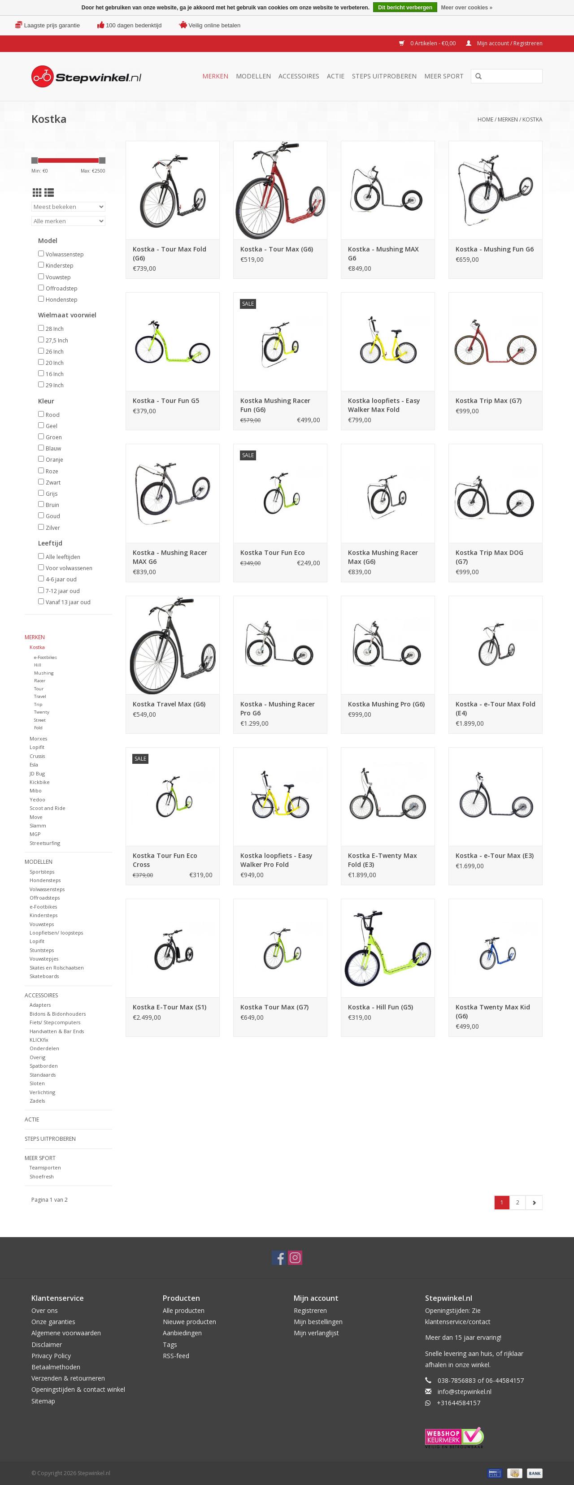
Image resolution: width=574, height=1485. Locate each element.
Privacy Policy (51, 1355)
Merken (215, 76)
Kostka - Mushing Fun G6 (495, 249)
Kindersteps (43, 915)
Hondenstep (62, 299)
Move (36, 817)
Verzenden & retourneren (68, 1378)
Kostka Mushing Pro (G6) (386, 704)
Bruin (52, 505)
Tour (38, 689)
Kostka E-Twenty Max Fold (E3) (382, 860)
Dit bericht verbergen (405, 7)
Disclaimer (46, 1344)
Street (40, 720)
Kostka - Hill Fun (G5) (380, 1007)
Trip (38, 704)
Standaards (43, 1074)
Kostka (532, 119)
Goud (53, 516)
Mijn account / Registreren (504, 43)
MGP (35, 834)
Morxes (38, 738)
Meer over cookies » (466, 7)
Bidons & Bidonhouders (58, 1013)
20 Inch (55, 363)
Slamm (38, 825)
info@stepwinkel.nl (464, 1391)
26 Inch (55, 351)
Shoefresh (42, 1176)
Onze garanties (53, 1321)
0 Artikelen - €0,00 (428, 43)
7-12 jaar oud (63, 591)
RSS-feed (176, 1355)
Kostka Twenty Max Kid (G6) (493, 1011)
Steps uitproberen (384, 76)
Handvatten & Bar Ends (57, 1031)
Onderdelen (44, 1048)
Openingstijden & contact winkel (78, 1389)
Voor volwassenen (69, 568)
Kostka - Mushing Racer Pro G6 (277, 708)
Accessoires (298, 76)
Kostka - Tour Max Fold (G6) (169, 253)
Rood (53, 415)
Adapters (40, 1004)
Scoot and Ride (47, 808)
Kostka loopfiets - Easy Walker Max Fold (384, 405)
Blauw (53, 448)
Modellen (253, 76)
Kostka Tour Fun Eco (272, 552)
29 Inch (55, 385)
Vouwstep (58, 277)
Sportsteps (42, 871)
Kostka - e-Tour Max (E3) (495, 855)
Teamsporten (45, 1167)
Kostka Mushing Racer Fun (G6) (275, 405)
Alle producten (183, 1310)
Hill (37, 665)
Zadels (37, 1100)
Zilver (53, 528)
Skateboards (44, 976)
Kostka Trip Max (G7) (489, 400)
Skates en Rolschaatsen (57, 967)
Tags (170, 1344)
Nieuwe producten (189, 1321)
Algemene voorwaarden (66, 1333)
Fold (38, 728)
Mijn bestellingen (318, 1321)
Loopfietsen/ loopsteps (56, 932)
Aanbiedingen (182, 1333)
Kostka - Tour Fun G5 (166, 400)
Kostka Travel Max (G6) (169, 704)
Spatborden (44, 1065)
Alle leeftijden (63, 557)
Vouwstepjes (44, 958)
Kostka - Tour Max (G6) (276, 249)
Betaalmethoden (55, 1367)
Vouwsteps (42, 924)
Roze (52, 471)
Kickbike (40, 782)
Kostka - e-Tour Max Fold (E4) (495, 708)
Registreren (310, 1310)
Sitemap (43, 1401)
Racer (39, 681)
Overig (37, 1057)
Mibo (36, 790)
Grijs (51, 494)
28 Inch (55, 329)
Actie (335, 76)
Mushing (44, 673)
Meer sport (444, 76)
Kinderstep (60, 265)
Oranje (54, 459)
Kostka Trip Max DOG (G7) (489, 557)
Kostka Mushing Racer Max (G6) (383, 557)
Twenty (41, 712)
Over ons (44, 1310)
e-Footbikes (45, 657)
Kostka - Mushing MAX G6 (383, 253)
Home (485, 119)
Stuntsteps (42, 950)
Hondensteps (45, 880)
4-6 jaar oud (61, 579)
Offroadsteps (45, 897)
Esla (34, 764)
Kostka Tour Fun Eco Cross (165, 860)
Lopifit (37, 747)
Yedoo (37, 799)
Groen (54, 437)
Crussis (37, 756)
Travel (40, 696)
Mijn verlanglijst (316, 1333)
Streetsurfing (45, 843)
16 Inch (55, 374)
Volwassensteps (47, 889)
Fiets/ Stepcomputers (55, 1022)
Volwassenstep (65, 254)
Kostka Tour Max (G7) (274, 1007)
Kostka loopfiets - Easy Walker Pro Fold (276, 860)
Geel (51, 426)
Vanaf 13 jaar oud (68, 602)
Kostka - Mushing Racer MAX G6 (170, 557)
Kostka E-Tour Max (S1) (169, 1007)
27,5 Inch (57, 340)
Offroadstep (62, 288)
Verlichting (42, 1092)
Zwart (53, 482)
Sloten (37, 1083)
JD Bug (37, 773)
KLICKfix (39, 1039)
